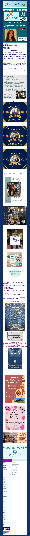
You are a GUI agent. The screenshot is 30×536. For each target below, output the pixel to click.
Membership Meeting (14, 466)
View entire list (13, 474)
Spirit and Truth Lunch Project (15, 464)
